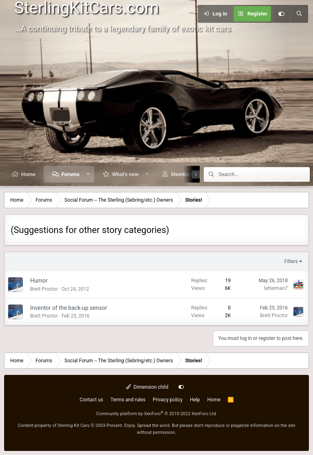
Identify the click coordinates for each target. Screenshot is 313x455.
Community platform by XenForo (156, 413)
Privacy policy (168, 400)
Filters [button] (291, 261)
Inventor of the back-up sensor (68, 308)
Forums (70, 174)
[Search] (299, 14)
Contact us (91, 400)
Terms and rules (127, 400)
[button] (88, 174)
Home (28, 174)
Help (195, 400)
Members (182, 174)
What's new (125, 174)
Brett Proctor (44, 289)
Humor (39, 280)
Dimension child (147, 387)
